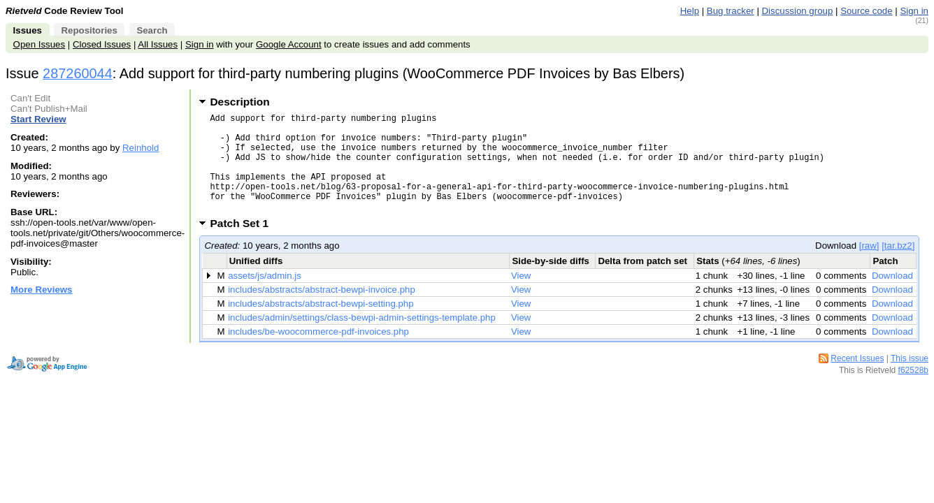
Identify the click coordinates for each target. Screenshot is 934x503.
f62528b (913, 391)
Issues (27, 30)
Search (151, 30)
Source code (866, 11)
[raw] (869, 266)
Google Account (289, 44)
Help (689, 11)
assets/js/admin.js (264, 296)
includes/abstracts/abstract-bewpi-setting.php (320, 324)
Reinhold (140, 148)
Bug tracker (730, 11)
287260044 (78, 73)
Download (892, 296)
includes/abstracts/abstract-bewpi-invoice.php (321, 310)
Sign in (914, 11)
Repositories (89, 30)
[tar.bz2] (898, 266)
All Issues (158, 44)
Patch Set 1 (244, 244)
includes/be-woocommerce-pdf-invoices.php (318, 352)
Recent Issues (857, 379)
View (521, 296)
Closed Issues (102, 44)
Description (239, 102)
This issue (909, 379)
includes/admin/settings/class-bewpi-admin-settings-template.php (362, 338)
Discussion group (797, 11)
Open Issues (39, 44)
